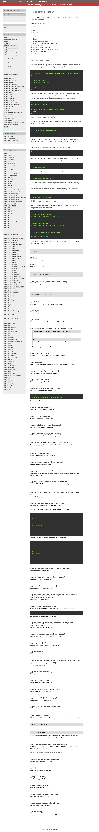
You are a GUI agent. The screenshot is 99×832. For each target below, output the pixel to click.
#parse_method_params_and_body (13, 90)
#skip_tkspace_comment (11, 124)
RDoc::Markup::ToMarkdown (12, 282)
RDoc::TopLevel (8, 388)
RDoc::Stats (7, 363)
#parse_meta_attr (9, 78)
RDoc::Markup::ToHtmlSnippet (13, 276)
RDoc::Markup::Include (10, 242)
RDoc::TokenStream (9, 138)
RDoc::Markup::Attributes (11, 228)
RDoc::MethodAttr (9, 297)
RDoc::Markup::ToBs (10, 270)
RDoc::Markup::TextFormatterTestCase (15, 266)
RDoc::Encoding (8, 181)
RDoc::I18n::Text (9, 212)
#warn (6, 126)
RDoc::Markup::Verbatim (11, 292)
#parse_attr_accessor (10, 66)
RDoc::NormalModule (10, 303)
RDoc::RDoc (7, 333)
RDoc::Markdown (9, 216)
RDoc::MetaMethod (9, 294)
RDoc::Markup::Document (11, 234)
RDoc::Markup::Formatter (11, 236)
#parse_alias (7, 62)
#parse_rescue (8, 96)
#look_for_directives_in (10, 56)
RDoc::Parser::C (8, 309)
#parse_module (8, 92)
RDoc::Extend (8, 185)
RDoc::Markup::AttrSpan (11, 224)
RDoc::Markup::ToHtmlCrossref (13, 274)
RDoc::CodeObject (9, 165)
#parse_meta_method (10, 80)
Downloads (43, 1)
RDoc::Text (7, 381)
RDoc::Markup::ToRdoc (10, 284)
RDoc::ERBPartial (9, 179)
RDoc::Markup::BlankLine (11, 230)
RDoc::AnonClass (9, 157)
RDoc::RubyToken (9, 136)
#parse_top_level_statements (12, 104)
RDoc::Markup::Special (10, 264)
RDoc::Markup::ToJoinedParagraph (14, 278)
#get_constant (8, 49)
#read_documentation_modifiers (13, 112)
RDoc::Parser (7, 28)
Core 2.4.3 (18, 1)
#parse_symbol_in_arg (10, 102)
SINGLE (32, 264)
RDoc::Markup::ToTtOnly (11, 290)
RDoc (6, 153)
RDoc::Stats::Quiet (9, 367)
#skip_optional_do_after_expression (14, 122)
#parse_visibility (8, 106)
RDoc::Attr (7, 161)
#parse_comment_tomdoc (11, 74)
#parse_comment (9, 72)
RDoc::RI (7, 335)
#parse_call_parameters (10, 68)
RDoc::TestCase (8, 379)
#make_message (8, 58)
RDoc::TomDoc (8, 385)
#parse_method (8, 82)
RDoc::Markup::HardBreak (11, 240)
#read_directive (8, 110)
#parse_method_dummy (10, 84)
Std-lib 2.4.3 (31, 1)
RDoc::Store (7, 371)
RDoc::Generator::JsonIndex (12, 191)
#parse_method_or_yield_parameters (14, 86)
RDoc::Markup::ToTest (10, 288)
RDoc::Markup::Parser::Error (12, 254)
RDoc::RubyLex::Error (10, 353)
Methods (17, 11)
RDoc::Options (8, 305)
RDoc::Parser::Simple (10, 321)
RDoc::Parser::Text (9, 323)
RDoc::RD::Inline (9, 329)
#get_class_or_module (10, 45)
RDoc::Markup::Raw (10, 260)
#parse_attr (7, 64)
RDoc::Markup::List (9, 246)
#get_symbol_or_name (10, 54)
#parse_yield (7, 108)
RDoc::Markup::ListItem (11, 248)
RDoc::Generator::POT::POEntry (13, 201)
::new (5, 37)
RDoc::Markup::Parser (10, 252)
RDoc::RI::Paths (8, 345)
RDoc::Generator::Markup (11, 193)
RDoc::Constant (8, 169)
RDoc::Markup (8, 220)
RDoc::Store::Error (9, 373)
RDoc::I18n (7, 207)
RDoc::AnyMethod (9, 159)
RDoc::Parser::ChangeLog (11, 311)
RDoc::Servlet (8, 359)
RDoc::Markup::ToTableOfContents (14, 286)
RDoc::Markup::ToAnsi (10, 268)
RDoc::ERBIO (8, 177)
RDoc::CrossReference (10, 175)
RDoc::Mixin (8, 298)
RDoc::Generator (9, 187)
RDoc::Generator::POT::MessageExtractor (15, 197)
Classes (11, 11)
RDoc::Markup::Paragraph (11, 250)
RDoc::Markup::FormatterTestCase (13, 238)
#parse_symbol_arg (9, 100)
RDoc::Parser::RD (9, 315)
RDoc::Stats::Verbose (10, 369)
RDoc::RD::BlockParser (10, 327)
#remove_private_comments (12, 114)
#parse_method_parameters (11, 88)
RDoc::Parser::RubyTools (11, 140)
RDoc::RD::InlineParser (10, 331)
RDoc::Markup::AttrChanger (12, 222)
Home (5, 1)
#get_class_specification (11, 47)
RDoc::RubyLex (8, 351)
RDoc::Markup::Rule (10, 262)
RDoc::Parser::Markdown (11, 313)
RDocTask (7, 390)
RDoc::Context (8, 171)
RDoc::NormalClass (9, 301)
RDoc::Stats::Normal (10, 365)
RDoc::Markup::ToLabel (11, 280)
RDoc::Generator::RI (10, 203)
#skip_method (8, 120)
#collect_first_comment (10, 39)
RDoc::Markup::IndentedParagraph (13, 244)
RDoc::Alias (7, 155)
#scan (5, 116)
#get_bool (7, 43)
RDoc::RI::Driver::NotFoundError (13, 341)
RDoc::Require (8, 349)
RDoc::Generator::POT (10, 195)
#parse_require (8, 94)
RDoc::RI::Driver (9, 337)
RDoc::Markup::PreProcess (11, 258)
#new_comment (8, 60)
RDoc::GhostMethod (10, 205)
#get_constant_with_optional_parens (14, 52)
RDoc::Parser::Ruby (9, 317)
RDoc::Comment (9, 167)
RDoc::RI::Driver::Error (10, 339)
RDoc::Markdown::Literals (11, 218)
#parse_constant (8, 76)
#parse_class (7, 70)
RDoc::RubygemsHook (10, 357)
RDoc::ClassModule (9, 163)
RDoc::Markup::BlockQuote (12, 232)
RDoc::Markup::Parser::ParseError (13, 256)
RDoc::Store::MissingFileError (12, 375)
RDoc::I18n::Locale (9, 209)
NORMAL (33, 257)
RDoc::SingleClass (9, 361)
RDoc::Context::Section (10, 173)
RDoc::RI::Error (8, 343)
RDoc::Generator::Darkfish (11, 189)
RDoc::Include (8, 214)
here (61, 5)
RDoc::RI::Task (8, 347)
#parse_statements (9, 98)
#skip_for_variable (9, 118)
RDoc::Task (7, 377)
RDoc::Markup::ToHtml (10, 272)
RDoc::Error (7, 183)
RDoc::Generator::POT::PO (11, 199)
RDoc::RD (7, 325)
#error (6, 41)
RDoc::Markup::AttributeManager (13, 226)
